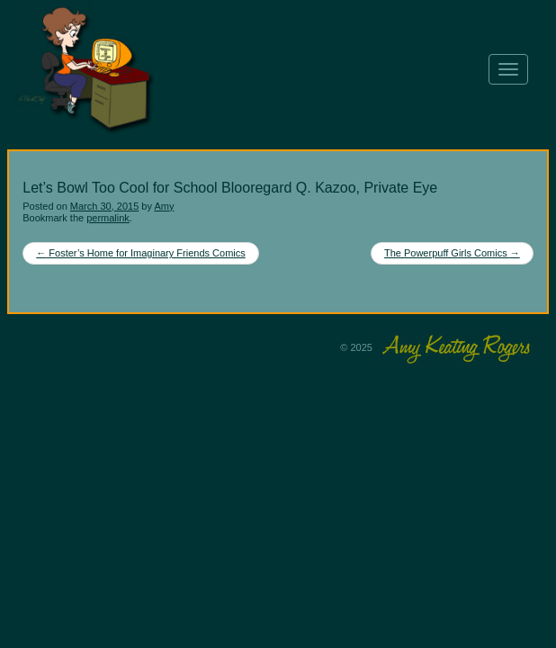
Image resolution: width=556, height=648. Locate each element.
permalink (108, 217)
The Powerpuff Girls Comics (452, 253)
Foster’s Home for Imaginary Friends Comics (141, 253)
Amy (164, 206)
